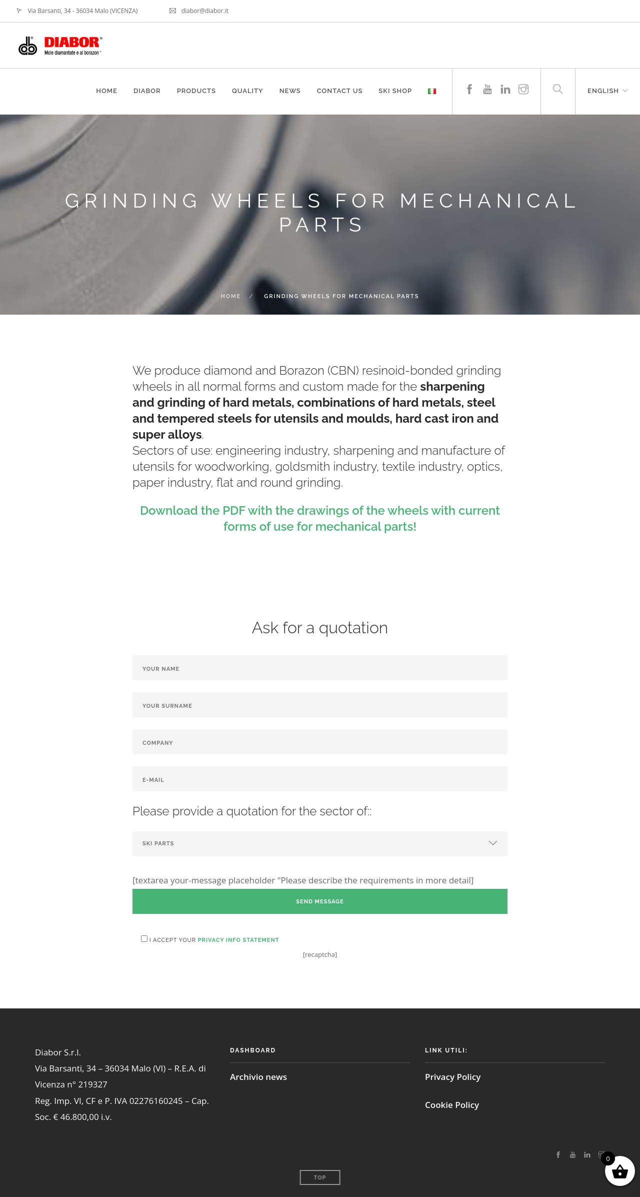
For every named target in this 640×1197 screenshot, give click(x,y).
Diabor (147, 91)
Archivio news (258, 1076)
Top (320, 1177)
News (290, 91)
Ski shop (395, 91)
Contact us (340, 91)
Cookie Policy (452, 1104)
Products (196, 91)
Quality (248, 91)
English (603, 91)
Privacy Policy (452, 1076)
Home (107, 91)
